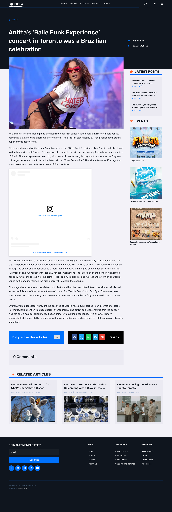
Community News (140, 46)
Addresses (146, 464)
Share (113, 337)
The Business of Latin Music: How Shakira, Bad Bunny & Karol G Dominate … (144, 94)
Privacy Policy (121, 451)
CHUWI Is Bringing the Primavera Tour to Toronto (137, 386)
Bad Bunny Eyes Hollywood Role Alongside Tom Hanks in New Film (144, 106)
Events (92, 459)
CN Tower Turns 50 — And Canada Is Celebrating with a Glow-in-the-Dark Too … (85, 386)
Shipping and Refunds (125, 464)
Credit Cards (147, 459)
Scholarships (121, 459)
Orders (145, 455)
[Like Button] (57, 337)
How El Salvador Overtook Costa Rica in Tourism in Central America (143, 82)
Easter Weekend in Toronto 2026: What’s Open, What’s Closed (31, 386)
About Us (93, 464)
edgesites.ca (22, 488)
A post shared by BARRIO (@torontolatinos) (50, 252)
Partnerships (121, 455)
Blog (91, 451)
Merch (92, 455)
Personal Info (148, 451)
